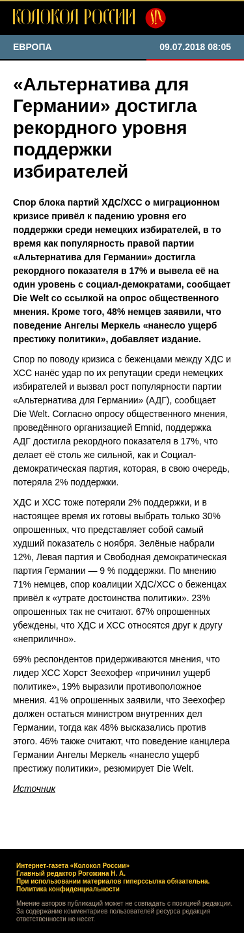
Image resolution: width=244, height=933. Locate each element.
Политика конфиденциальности (68, 889)
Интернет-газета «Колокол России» (72, 865)
